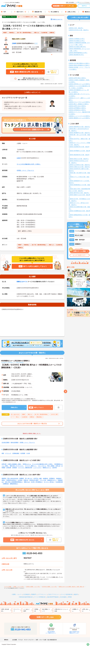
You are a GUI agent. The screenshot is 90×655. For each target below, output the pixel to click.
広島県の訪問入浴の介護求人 (77, 106)
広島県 (14, 43)
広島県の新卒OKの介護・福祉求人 (79, 193)
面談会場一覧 (37, 12)
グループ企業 (42, 639)
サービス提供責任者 (66, 594)
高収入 (3, 480)
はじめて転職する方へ (79, 255)
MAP (36, 43)
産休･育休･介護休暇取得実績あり (14, 482)
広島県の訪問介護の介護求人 (77, 78)
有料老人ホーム (27, 464)
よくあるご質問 (26, 610)
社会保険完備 (59, 482)
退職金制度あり (14, 483)
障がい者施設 (50, 465)
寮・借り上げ (28, 478)
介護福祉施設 (15, 453)
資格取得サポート (52, 480)
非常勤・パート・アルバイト (25, 170)
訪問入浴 (58, 465)
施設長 (76, 594)
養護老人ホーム (47, 467)
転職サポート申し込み (45, 617)
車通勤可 (21, 478)
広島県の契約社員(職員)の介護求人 (79, 65)
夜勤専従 (4, 478)
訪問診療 (8, 467)
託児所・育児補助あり (37, 482)
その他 (28, 453)
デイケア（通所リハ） (31, 465)
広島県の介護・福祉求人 (76, 28)
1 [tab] (51, 54)
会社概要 (14, 639)
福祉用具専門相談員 (52, 597)
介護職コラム (75, 610)
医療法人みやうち (57, 19)
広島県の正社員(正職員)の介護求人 (79, 63)
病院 (3, 453)
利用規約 (36, 610)
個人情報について (46, 610)
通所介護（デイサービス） (17, 465)
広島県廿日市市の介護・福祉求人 (79, 30)
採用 (37, 639)
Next (65, 391)
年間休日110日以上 (11, 480)
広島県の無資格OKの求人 (76, 54)
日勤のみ (26, 480)
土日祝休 (20, 480)
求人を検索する (53, 12)
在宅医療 (22, 453)
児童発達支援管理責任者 (26, 597)
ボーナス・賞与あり (49, 482)
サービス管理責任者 (39, 597)
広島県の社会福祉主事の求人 (77, 46)
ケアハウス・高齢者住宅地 (25, 467)
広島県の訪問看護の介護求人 (77, 108)
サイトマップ (16, 610)
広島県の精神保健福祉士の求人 (78, 52)
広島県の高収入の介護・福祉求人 (79, 158)
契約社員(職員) (14, 442)
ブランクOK (43, 480)
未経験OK (45, 478)
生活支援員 (63, 597)
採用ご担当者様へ (5, 610)
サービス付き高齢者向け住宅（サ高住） (29, 164)
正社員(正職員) (5, 442)
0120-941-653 (32, 553)
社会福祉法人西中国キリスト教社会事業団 (12, 362)
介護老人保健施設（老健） (15, 464)
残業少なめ (27, 482)
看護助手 (33, 594)
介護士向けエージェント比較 (61, 610)
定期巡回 (14, 467)
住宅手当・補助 (37, 478)
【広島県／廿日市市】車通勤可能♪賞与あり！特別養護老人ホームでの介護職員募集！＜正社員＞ (31, 366)
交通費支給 (6, 483)
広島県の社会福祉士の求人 (77, 40)
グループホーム (42, 465)
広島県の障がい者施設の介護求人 (79, 104)
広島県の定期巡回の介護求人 (77, 110)
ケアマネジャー (42, 594)
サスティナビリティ (29, 639)
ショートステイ (37, 467)
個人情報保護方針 (52, 639)
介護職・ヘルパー (17, 594)
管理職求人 (52, 478)
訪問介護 (4, 464)
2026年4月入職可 (34, 480)
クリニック (8, 453)
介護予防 (54, 467)
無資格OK (58, 478)
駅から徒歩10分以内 (13, 478)
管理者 (70, 597)
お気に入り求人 (70, 12)
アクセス (20, 639)
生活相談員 (26, 594)
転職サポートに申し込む (64, 6)
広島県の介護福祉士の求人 (77, 38)
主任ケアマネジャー (54, 594)
